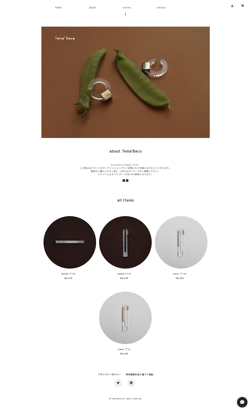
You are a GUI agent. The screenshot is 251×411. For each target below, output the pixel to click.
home (58, 7)
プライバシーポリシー (109, 374)
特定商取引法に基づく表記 (139, 374)
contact (161, 7)
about (92, 7)
